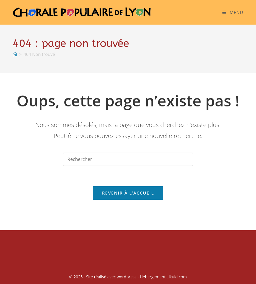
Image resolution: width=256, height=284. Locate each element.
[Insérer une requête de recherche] (128, 159)
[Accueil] (15, 54)
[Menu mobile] (232, 12)
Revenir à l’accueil (128, 193)
